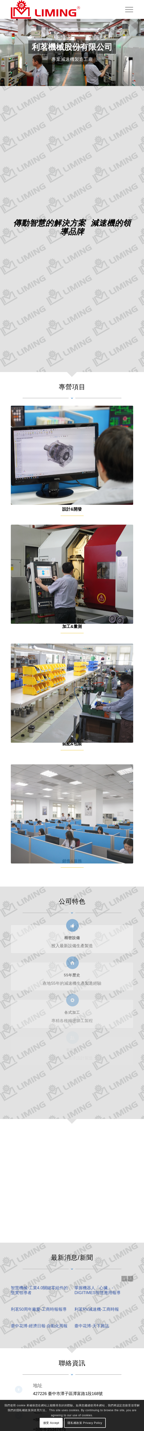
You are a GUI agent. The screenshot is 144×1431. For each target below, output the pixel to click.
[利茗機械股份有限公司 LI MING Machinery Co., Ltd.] (60, 9)
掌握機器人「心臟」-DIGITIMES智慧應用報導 (97, 1290)
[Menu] (126, 9)
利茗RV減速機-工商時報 (96, 1309)
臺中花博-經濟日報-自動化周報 (39, 1326)
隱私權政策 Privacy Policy (85, 1423)
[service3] (72, 734)
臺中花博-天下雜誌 (91, 1326)
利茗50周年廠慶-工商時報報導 (39, 1309)
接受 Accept (51, 1423)
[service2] (72, 599)
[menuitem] (126, 9)
